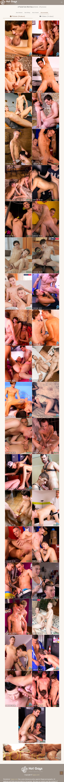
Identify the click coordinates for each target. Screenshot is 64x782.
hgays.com (35, 775)
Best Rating (27, 12)
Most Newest (19, 12)
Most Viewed (35, 12)
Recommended (44, 12)
